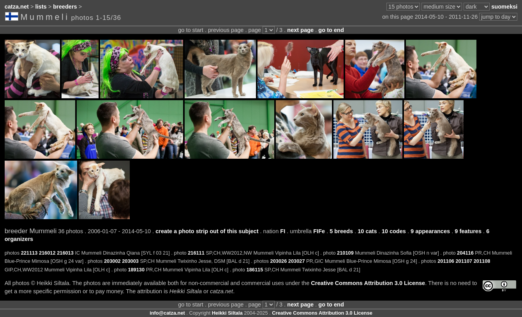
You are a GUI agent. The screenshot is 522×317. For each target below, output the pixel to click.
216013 (65, 253)
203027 (296, 261)
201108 (482, 261)
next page (300, 30)
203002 (112, 261)
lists (41, 7)
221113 (29, 253)
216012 (47, 253)
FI (282, 231)
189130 (136, 270)
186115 (255, 270)
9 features (468, 231)
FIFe (319, 231)
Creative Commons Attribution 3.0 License (368, 283)
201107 (463, 261)
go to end (331, 30)
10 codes (394, 231)
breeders (65, 7)
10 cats (367, 231)
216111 (196, 253)
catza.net (17, 7)
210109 (345, 253)
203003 (130, 261)
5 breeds (341, 231)
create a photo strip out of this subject (206, 231)
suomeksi (504, 7)
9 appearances (430, 231)
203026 (278, 261)
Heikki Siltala (227, 313)
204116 (465, 253)
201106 (445, 261)
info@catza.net (167, 313)
